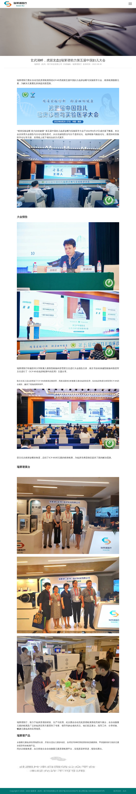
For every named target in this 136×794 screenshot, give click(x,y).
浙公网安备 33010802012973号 (91, 791)
